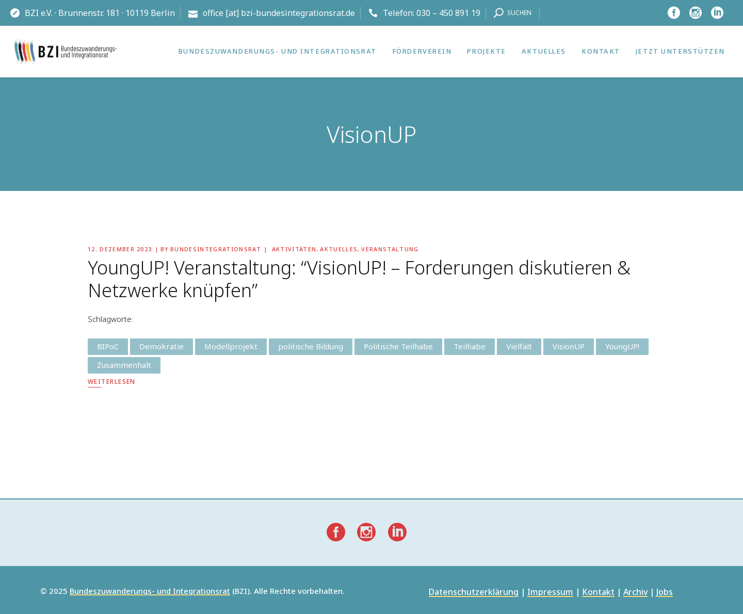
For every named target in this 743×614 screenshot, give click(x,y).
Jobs (664, 592)
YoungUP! (622, 346)
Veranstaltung (389, 249)
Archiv (635, 592)
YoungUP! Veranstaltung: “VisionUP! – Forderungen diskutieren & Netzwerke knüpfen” (359, 279)
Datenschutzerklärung (474, 592)
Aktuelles (339, 249)
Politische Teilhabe (398, 346)
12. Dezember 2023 (120, 249)
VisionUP (569, 346)
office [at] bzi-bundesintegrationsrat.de (279, 13)
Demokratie (161, 346)
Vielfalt (519, 346)
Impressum (550, 592)
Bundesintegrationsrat (215, 249)
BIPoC (108, 346)
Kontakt (598, 592)
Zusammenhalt (124, 365)
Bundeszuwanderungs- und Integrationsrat (150, 591)
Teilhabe (470, 346)
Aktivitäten (294, 249)
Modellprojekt (230, 346)
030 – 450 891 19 (448, 13)
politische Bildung (310, 346)
